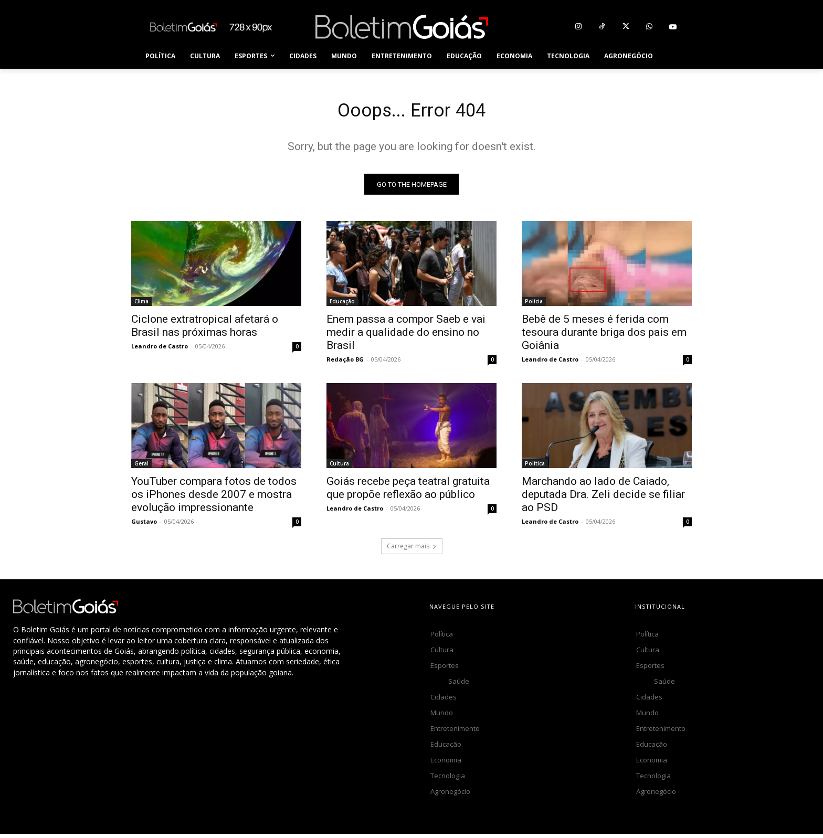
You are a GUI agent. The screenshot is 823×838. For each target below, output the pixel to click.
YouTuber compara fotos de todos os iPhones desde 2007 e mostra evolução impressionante (214, 498)
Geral (141, 467)
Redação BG (345, 363)
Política (535, 467)
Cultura (339, 467)
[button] (672, 56)
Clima (141, 305)
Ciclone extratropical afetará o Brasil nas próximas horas (204, 330)
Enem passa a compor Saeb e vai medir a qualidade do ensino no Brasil (406, 336)
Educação (342, 305)
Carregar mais (412, 550)
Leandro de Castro (159, 350)
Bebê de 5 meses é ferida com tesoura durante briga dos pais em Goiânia (604, 336)
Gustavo (144, 525)
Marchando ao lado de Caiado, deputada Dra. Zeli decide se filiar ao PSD (603, 498)
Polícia (534, 305)
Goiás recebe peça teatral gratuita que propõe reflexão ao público (408, 492)
